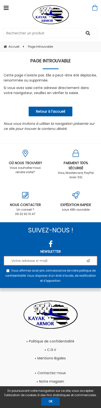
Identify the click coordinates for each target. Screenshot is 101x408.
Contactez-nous (51, 373)
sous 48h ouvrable (76, 202)
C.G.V (51, 349)
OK (50, 401)
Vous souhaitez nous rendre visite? (25, 162)
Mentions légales (51, 358)
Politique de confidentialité (51, 341)
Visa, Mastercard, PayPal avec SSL (76, 164)
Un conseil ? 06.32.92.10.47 (25, 204)
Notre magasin (51, 381)
